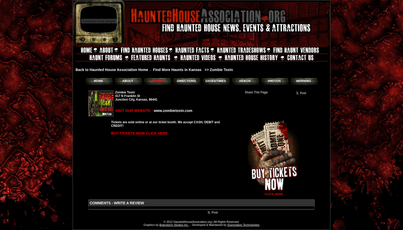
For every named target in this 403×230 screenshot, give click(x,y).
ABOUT (127, 81)
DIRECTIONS (186, 81)
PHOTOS (274, 81)
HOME (98, 81)
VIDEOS (245, 81)
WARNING (303, 81)
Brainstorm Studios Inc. (174, 224)
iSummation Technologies (243, 224)
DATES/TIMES (215, 81)
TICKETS (156, 81)
